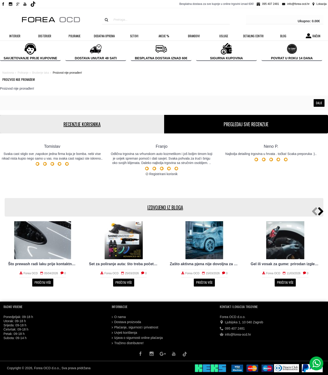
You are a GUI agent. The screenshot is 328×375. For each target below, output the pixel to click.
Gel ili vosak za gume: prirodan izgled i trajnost (285, 264)
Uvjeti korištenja (124, 333)
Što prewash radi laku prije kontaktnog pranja (42, 264)
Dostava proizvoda (126, 322)
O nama (119, 317)
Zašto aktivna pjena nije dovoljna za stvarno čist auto (204, 264)
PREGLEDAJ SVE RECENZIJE (246, 124)
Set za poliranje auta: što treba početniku (123, 264)
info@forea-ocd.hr (235, 335)
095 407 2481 (232, 329)
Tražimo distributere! (128, 343)
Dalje (319, 103)
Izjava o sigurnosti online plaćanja (137, 338)
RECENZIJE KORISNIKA (81, 124)
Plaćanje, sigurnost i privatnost (135, 327)
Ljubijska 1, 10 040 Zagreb (241, 322)
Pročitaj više (43, 282)
